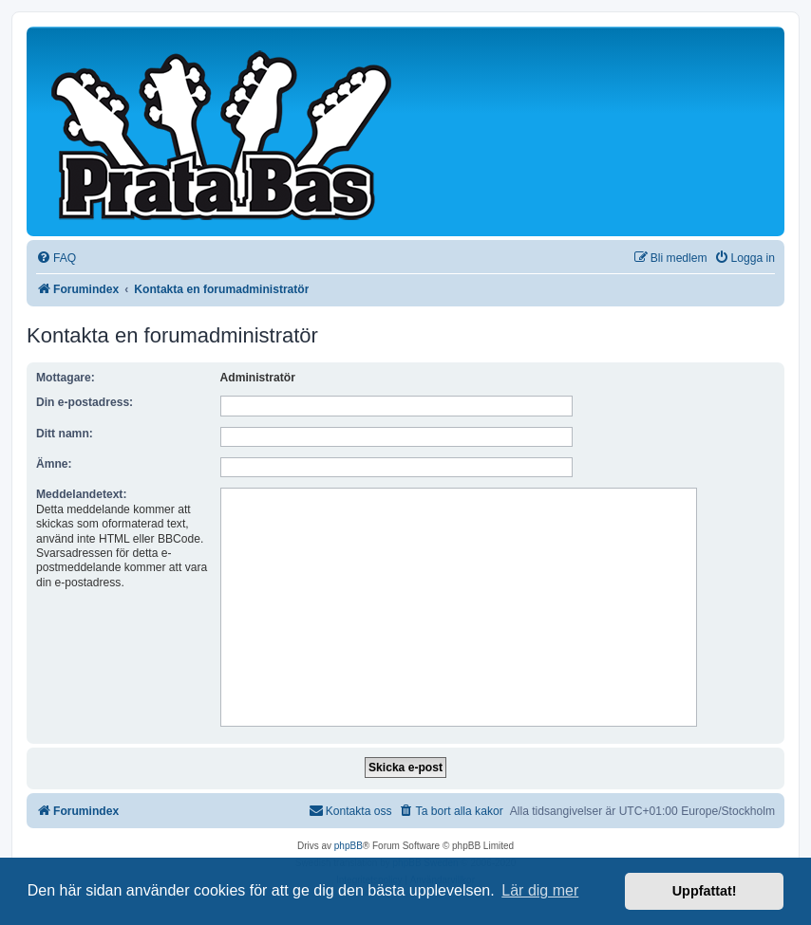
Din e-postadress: (84, 402)
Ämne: (54, 464)
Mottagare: (65, 377)
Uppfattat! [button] (704, 890)
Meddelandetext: (81, 494)
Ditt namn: (64, 433)
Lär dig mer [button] (539, 890)
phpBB (348, 846)
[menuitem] (56, 258)
